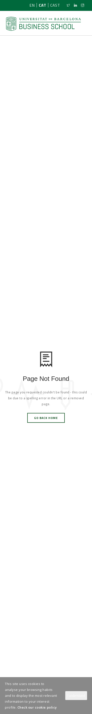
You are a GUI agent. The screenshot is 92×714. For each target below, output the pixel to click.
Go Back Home (46, 418)
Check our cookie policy (37, 707)
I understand (76, 695)
